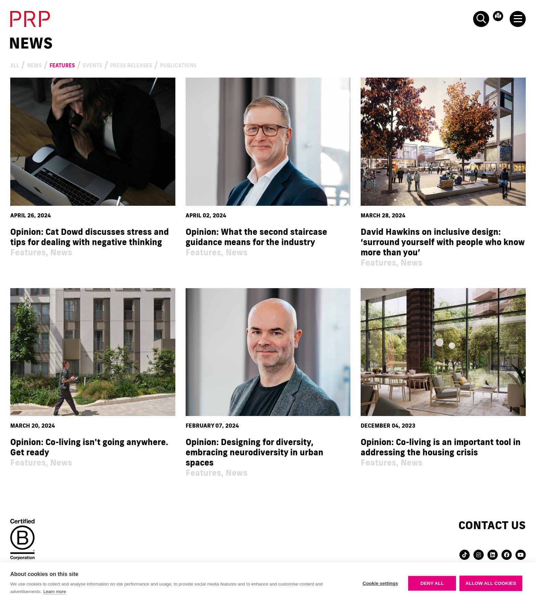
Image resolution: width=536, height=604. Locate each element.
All (17, 64)
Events (128, 64)
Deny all (432, 583)
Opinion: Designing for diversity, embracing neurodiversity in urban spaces (254, 452)
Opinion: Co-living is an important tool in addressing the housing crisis (441, 447)
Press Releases (186, 64)
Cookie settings (380, 583)
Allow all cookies (491, 583)
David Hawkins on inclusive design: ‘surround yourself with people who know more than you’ (443, 242)
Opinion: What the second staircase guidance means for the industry (256, 237)
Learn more (54, 591)
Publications (257, 64)
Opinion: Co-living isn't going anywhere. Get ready (89, 447)
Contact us (492, 525)
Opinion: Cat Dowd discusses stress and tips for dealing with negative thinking (89, 237)
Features (84, 64)
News (44, 64)
